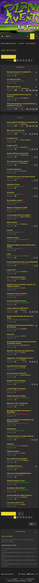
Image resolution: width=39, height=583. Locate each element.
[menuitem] (8, 36)
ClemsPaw (24, 446)
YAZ (22, 74)
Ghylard (23, 279)
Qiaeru (30, 581)
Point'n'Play (24, 155)
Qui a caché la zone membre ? (17, 459)
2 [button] (17, 60)
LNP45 (23, 336)
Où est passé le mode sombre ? (18, 161)
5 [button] (26, 60)
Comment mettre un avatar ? (17, 366)
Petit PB (10, 230)
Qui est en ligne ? (7, 536)
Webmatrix (24, 414)
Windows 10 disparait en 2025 (17, 208)
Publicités (10, 444)
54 (36, 90)
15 (27, 126)
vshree (23, 352)
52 (30, 90)
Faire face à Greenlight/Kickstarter (19, 473)
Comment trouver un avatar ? (17, 293)
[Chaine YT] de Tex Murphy (16, 381)
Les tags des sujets (14, 79)
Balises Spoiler (12, 222)
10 (27, 109)
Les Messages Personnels (16, 388)
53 (33, 90)
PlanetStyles (30, 579)
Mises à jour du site (13, 87)
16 (30, 126)
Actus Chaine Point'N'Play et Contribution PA (22, 122)
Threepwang (25, 88)
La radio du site (12, 138)
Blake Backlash (25, 140)
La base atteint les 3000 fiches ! (18, 308)
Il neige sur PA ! (12, 145)
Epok (22, 132)
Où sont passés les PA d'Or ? (17, 373)
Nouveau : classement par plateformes (20, 351)
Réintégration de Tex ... (15, 466)
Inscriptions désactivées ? (16, 488)
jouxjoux (23, 310)
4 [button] (23, 60)
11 (30, 109)
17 (33, 126)
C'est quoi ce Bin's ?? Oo (15, 503)
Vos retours (9, 50)
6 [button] (29, 60)
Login (9, 254)
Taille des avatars (13, 451)
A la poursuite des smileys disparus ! (19, 495)
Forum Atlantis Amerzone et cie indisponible (22, 262)
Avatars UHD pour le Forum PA (17, 153)
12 (33, 109)
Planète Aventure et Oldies (16, 396)
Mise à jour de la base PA (15, 130)
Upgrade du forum (13, 184)
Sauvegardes (11, 429)
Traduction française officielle (16, 581)
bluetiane (24, 329)
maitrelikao (25, 239)
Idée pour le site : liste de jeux (17, 403)
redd (22, 81)
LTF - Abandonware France (16, 277)
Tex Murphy (24, 98)
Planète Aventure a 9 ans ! (16, 481)
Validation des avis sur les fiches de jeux (21, 176)
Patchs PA (10, 334)
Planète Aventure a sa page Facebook (20, 436)
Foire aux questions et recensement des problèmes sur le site (21, 104)
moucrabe (24, 497)
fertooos (23, 171)
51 (27, 90)
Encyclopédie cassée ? (15, 200)
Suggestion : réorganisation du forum (20, 358)
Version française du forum (16, 301)
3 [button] (20, 60)
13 (36, 109)
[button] (32, 60)
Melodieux (24, 124)
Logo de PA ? (11, 270)
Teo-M (23, 288)
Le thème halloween (14, 169)
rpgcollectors (25, 345)
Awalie (23, 453)
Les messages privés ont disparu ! (19, 215)
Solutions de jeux (13, 238)
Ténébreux (24, 224)
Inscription (10, 192)
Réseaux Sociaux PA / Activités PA (19, 72)
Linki (22, 405)
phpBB (15, 579)
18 (36, 126)
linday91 (23, 360)
